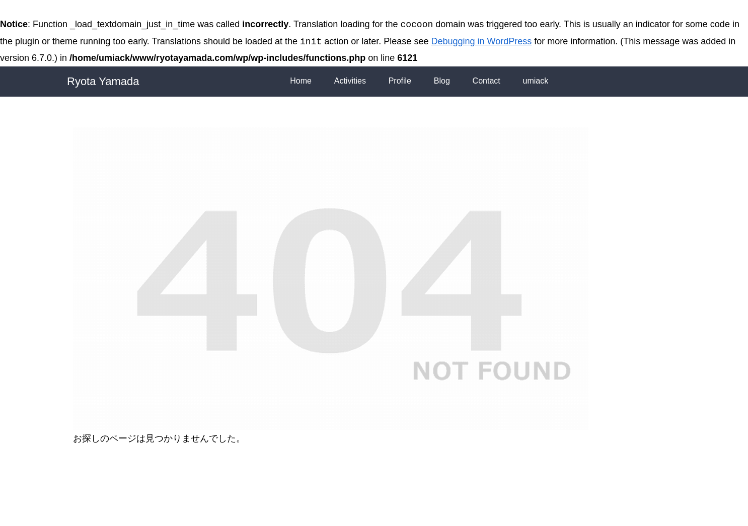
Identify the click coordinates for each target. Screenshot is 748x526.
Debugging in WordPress (481, 42)
